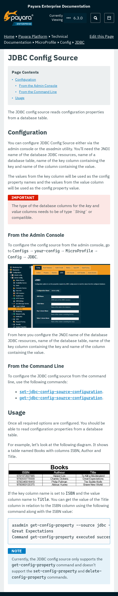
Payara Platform (32, 36)
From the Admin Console (38, 85)
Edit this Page (102, 36)
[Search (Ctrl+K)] (95, 18)
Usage (19, 98)
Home (9, 36)
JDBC (79, 42)
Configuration (25, 79)
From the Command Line (38, 92)
